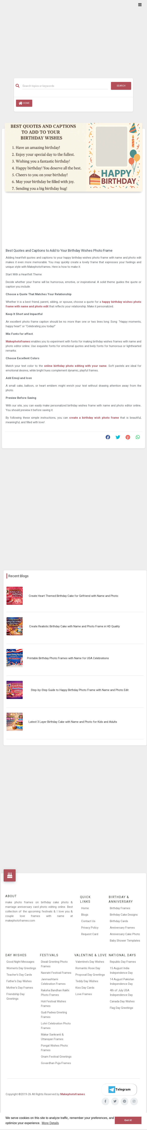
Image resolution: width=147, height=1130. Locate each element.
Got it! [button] (128, 1120)
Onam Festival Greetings (56, 1056)
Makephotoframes (18, 341)
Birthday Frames (120, 908)
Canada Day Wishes (122, 1001)
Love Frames (84, 994)
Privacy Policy (89, 927)
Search (121, 85)
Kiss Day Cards (85, 987)
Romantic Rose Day (88, 968)
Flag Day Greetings (121, 1008)
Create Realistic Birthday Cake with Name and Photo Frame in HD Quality (74, 626)
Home (24, 103)
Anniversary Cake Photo (125, 934)
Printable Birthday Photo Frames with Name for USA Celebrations (68, 658)
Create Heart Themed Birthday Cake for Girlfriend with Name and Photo (73, 596)
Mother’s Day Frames (19, 987)
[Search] (65, 86)
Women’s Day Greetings (21, 968)
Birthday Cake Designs (124, 914)
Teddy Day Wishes (87, 981)
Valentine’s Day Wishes (90, 961)
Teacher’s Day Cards (19, 974)
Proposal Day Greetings (90, 974)
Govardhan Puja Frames (56, 1063)
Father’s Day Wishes (19, 981)
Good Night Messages (20, 961)
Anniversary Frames (122, 927)
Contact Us (88, 921)
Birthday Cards (119, 921)
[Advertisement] (73, 36)
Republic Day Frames (123, 961)
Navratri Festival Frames (56, 973)
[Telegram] (119, 1089)
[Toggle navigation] (140, 5)
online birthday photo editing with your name (75, 366)
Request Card (89, 934)
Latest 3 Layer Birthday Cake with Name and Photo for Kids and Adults (73, 722)
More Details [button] (50, 1123)
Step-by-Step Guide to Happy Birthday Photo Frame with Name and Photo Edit (80, 690)
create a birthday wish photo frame (94, 417)
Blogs (84, 914)
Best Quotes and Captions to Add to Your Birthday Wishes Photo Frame (59, 250)
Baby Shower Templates (125, 940)
